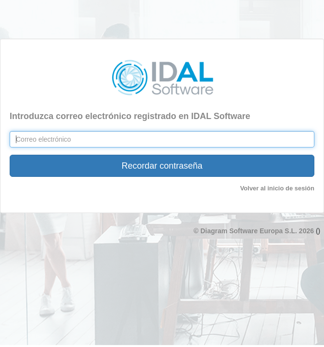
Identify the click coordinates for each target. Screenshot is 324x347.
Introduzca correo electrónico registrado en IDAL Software (130, 116)
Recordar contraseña (161, 166)
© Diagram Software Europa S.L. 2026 (255, 231)
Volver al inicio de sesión (277, 188)
